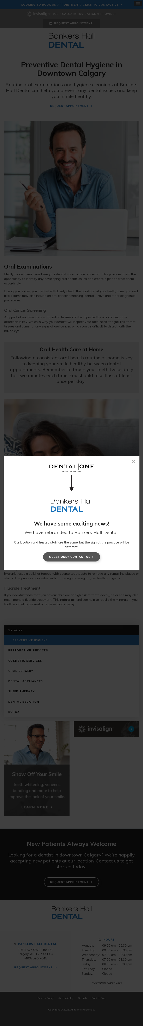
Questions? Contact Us (70, 556)
